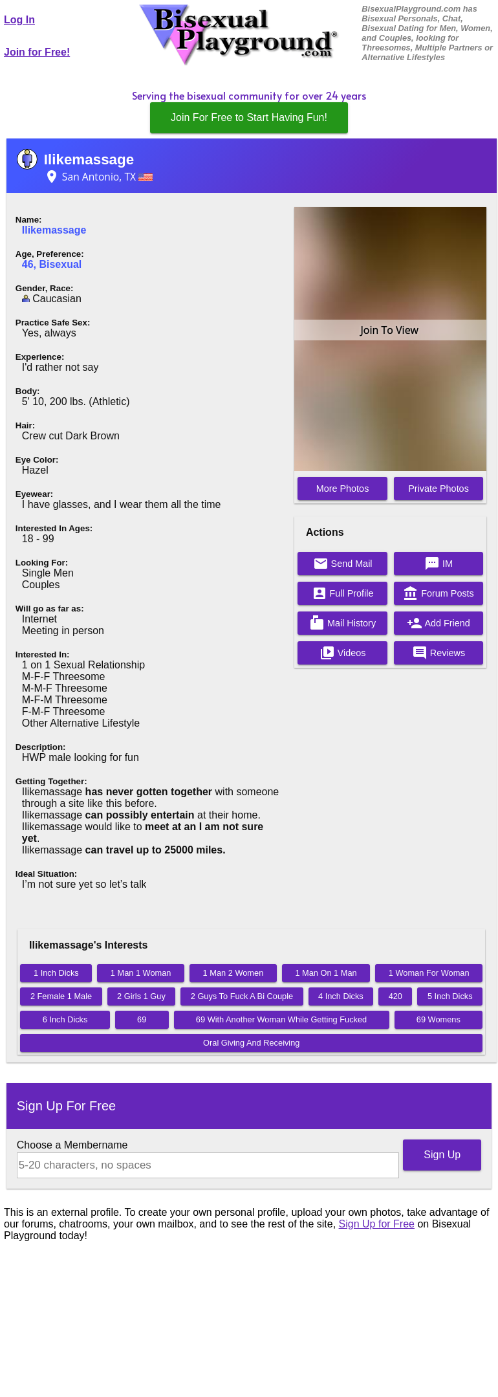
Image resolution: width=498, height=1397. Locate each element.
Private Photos (438, 488)
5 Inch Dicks (450, 996)
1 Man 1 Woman (141, 973)
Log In (19, 19)
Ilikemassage (89, 159)
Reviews (438, 653)
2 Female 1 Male (61, 996)
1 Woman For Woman (429, 973)
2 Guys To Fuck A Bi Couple (242, 996)
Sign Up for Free (377, 1223)
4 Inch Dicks (340, 996)
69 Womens (438, 1019)
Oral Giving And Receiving (251, 1043)
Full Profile (343, 593)
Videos (342, 653)
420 (395, 996)
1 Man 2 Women (233, 973)
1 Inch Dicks (56, 973)
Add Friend (438, 623)
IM (438, 563)
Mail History (342, 623)
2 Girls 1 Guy (141, 996)
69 (141, 1019)
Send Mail (343, 563)
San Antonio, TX (98, 177)
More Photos (342, 488)
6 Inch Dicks (65, 1019)
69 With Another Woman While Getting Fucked (281, 1019)
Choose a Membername (72, 1144)
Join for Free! (37, 52)
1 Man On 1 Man (325, 973)
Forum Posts (438, 593)
